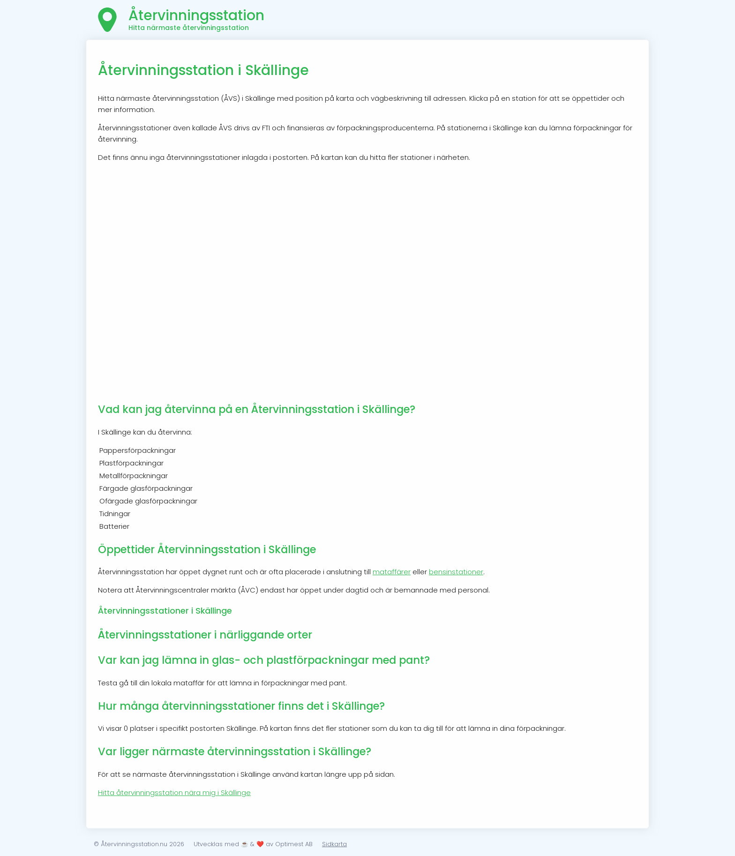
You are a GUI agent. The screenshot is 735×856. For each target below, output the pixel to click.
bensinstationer (456, 572)
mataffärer (392, 572)
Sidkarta (334, 844)
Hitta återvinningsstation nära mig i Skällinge (174, 792)
